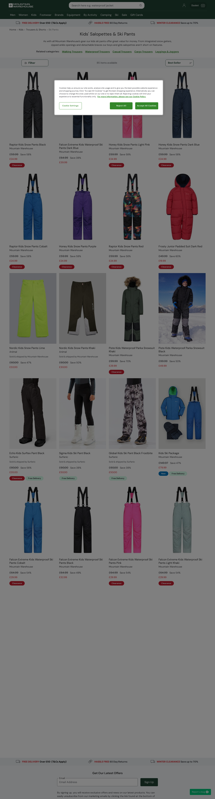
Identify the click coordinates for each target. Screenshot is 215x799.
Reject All (121, 105)
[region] (108, 97)
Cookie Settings (70, 105)
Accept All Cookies (146, 105)
